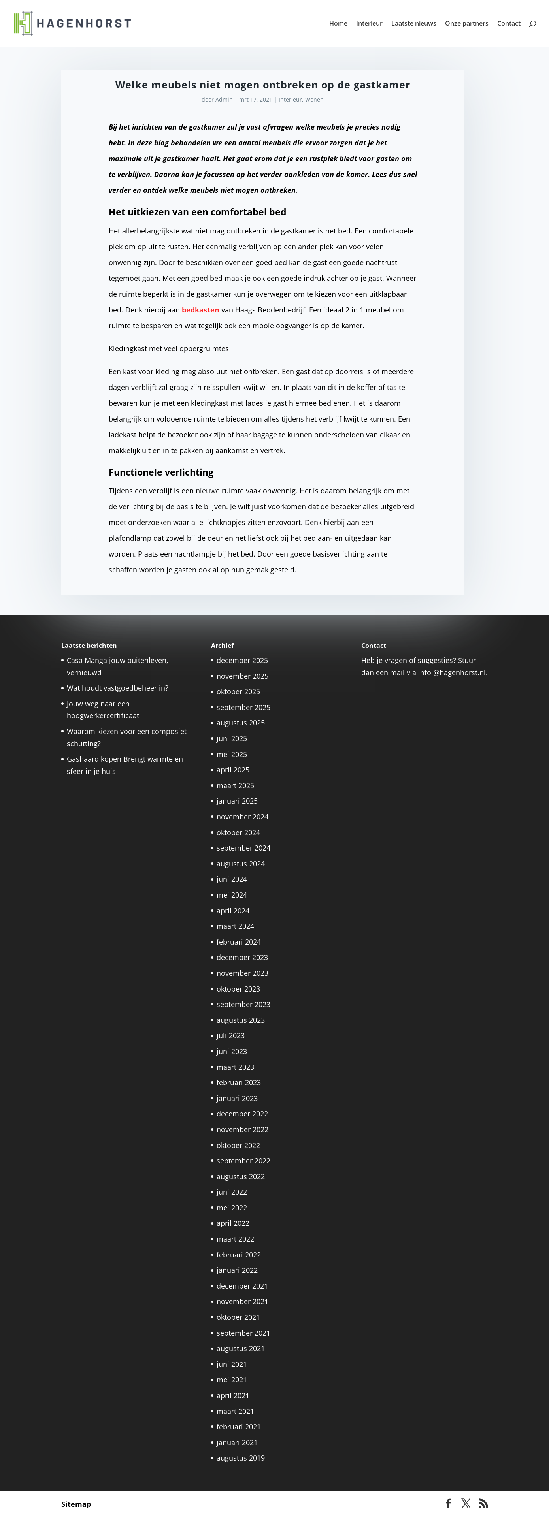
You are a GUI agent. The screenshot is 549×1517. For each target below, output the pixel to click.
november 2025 (242, 676)
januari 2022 (237, 1270)
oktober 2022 (238, 1145)
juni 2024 (232, 879)
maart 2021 (235, 1411)
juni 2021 (232, 1364)
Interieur (369, 24)
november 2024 (242, 816)
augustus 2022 (241, 1176)
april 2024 (233, 910)
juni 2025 (232, 738)
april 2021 (233, 1395)
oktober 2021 (238, 1317)
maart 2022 (235, 1239)
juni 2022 (232, 1192)
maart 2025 (235, 785)
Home (338, 24)
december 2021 (242, 1286)
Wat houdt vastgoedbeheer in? (117, 688)
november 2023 (242, 973)
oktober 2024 (238, 832)
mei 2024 (232, 895)
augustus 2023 (241, 1020)
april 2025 (233, 769)
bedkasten (200, 309)
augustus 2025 (241, 722)
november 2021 (242, 1301)
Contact (509, 24)
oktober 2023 (238, 989)
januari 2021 (237, 1442)
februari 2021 (239, 1426)
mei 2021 (232, 1379)
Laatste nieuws (413, 24)
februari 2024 (239, 942)
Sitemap (76, 1504)
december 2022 (242, 1113)
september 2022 (243, 1160)
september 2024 (243, 848)
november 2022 (242, 1129)
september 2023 (243, 1004)
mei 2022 (232, 1207)
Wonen (314, 99)
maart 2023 (235, 1067)
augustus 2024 (241, 863)
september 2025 (243, 707)
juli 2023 (231, 1035)
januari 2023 (237, 1098)
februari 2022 (239, 1254)
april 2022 (233, 1223)
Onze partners (467, 24)
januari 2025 (237, 801)
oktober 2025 (238, 691)
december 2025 (242, 660)
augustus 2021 (241, 1348)
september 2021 (243, 1333)
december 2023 (242, 957)
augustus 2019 (241, 1457)
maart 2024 (235, 926)
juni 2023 (232, 1051)
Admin (224, 99)
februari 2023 (239, 1082)
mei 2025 (232, 754)
